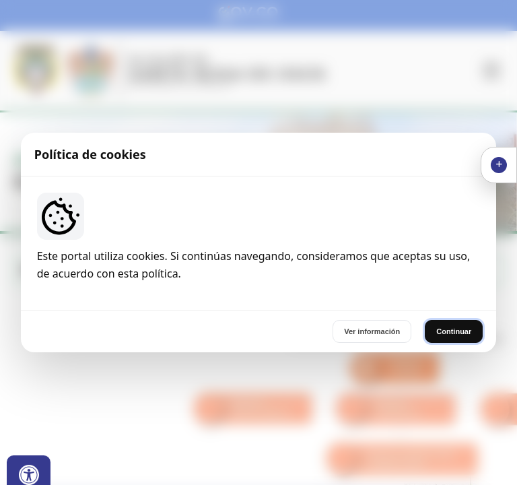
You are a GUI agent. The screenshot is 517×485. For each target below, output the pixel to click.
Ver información (372, 331)
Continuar (453, 331)
